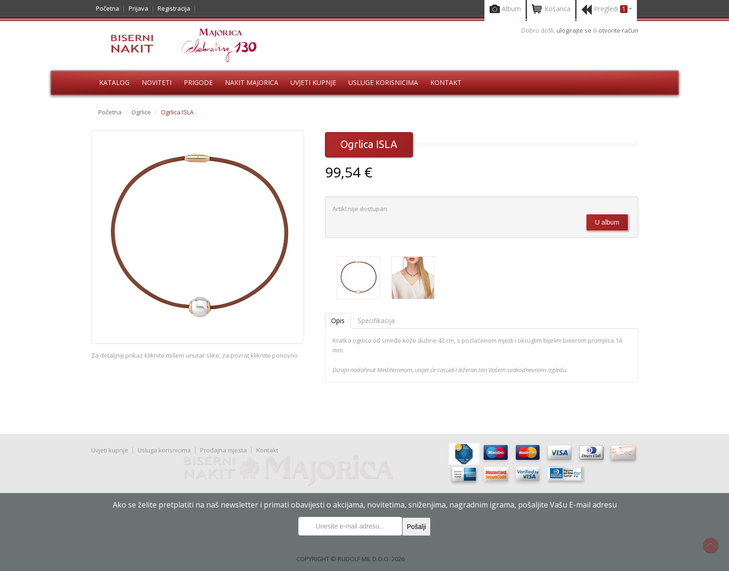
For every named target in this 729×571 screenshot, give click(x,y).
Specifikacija (376, 320)
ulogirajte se (574, 30)
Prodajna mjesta (223, 450)
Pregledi (606, 9)
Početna (107, 8)
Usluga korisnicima (164, 450)
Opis (338, 320)
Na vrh (715, 550)
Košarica (551, 9)
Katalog (114, 82)
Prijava (138, 8)
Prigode (198, 82)
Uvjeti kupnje (313, 82)
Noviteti (157, 82)
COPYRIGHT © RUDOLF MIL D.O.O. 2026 (350, 559)
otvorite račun (618, 30)
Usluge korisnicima (383, 82)
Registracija (174, 8)
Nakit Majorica (251, 82)
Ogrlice (141, 112)
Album (505, 9)
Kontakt (446, 82)
